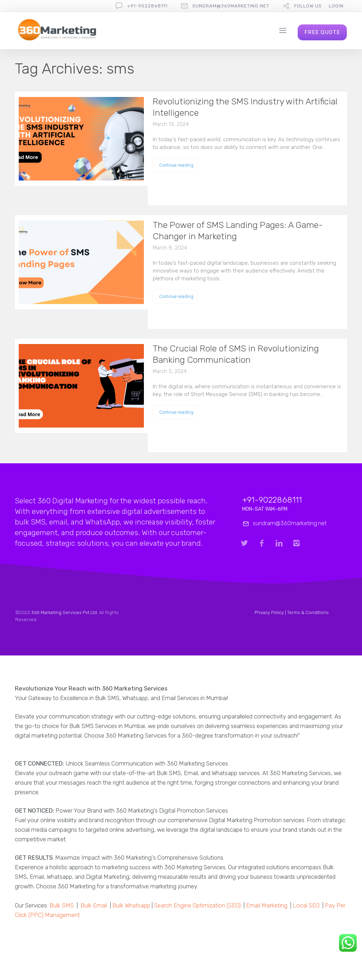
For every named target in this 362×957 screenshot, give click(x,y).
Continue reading (176, 165)
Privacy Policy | (271, 612)
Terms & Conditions (308, 612)
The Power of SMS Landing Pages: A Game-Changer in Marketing (238, 230)
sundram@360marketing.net (230, 5)
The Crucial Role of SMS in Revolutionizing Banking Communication (236, 354)
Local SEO (306, 905)
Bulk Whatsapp (131, 905)
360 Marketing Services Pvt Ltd (64, 612)
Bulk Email (94, 905)
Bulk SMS (61, 905)
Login (336, 5)
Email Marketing (266, 905)
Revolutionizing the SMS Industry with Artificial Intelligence (245, 107)
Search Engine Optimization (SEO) (197, 905)
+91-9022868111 (147, 5)
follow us (308, 5)
